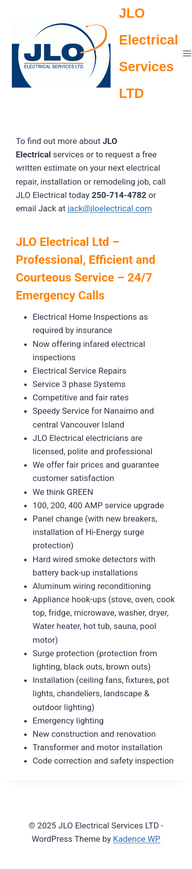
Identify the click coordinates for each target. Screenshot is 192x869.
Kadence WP (136, 839)
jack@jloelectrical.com (110, 208)
